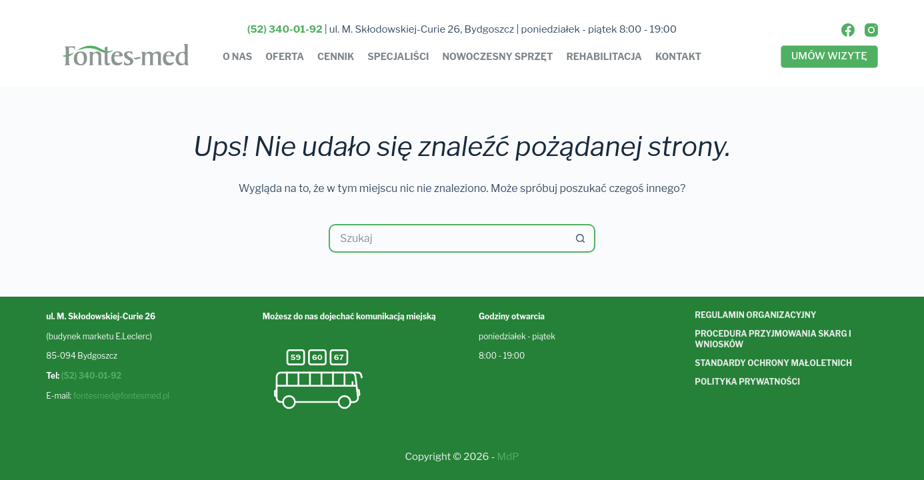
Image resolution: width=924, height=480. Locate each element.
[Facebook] (848, 30)
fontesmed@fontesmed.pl (121, 396)
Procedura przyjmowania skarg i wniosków (773, 339)
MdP (508, 457)
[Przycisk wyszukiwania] (581, 238)
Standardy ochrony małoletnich (773, 363)
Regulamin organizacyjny (755, 315)
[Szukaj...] (448, 238)
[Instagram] (871, 30)
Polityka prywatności (747, 382)
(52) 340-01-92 (91, 376)
